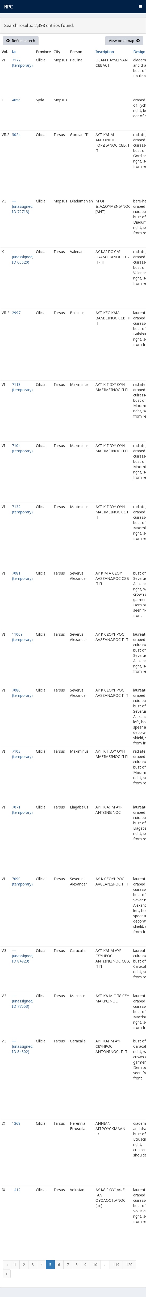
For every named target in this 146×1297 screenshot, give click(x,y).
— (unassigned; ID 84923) (22, 956)
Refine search (20, 40)
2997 (16, 312)
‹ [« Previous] (6, 1264)
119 (116, 1264)
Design (139, 51)
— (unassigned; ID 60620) (22, 257)
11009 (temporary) (22, 637)
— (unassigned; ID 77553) (22, 1001)
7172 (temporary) (22, 62)
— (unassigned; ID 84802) (22, 1046)
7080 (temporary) (22, 693)
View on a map (124, 40)
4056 (16, 99)
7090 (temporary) (22, 881)
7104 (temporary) (22, 448)
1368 (16, 1123)
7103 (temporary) (22, 754)
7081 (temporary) (22, 576)
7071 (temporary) (22, 810)
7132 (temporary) (22, 509)
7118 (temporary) (22, 387)
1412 (16, 1189)
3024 (16, 134)
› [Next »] (6, 1273)
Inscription (104, 51)
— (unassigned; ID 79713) (22, 206)
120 (129, 1264)
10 (95, 1264)
